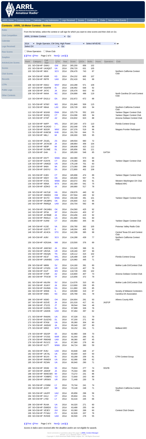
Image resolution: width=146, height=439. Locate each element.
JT (56, 305)
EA (56, 98)
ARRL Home (8, 20)
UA (56, 68)
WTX (57, 184)
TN (56, 254)
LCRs (4, 84)
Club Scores (7, 74)
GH (56, 410)
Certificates (92, 20)
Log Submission (51, 20)
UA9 (56, 79)
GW (56, 65)
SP (56, 212)
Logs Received (68, 20)
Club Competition (9, 35)
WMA (57, 198)
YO (56, 376)
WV (56, 271)
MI (56, 135)
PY (56, 413)
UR (56, 251)
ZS (56, 141)
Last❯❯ (64, 56)
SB (56, 388)
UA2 (56, 393)
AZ (56, 118)
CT (56, 115)
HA (56, 192)
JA (56, 90)
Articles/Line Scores (11, 63)
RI (56, 357)
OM (56, 195)
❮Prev (35, 56)
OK (56, 178)
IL (55, 291)
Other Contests (8, 95)
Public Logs (7, 90)
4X (56, 186)
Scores (81, 20)
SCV (57, 71)
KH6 (56, 132)
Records (5, 79)
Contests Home (23, 20)
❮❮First (27, 56)
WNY (57, 85)
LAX (56, 107)
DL (56, 149)
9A (56, 166)
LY (56, 385)
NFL (56, 124)
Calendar (38, 20)
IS (55, 88)
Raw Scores (7, 52)
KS (56, 76)
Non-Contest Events (117, 20)
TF (56, 277)
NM (56, 242)
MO (56, 104)
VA (56, 226)
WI (56, 374)
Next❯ (57, 56)
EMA (57, 112)
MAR (57, 337)
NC (56, 93)
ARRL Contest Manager (89, 433)
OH (56, 299)
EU (56, 407)
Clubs (102, 20)
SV (56, 265)
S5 (56, 334)
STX (56, 232)
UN (56, 164)
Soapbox (6, 57)
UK (56, 354)
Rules (4, 30)
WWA (57, 158)
